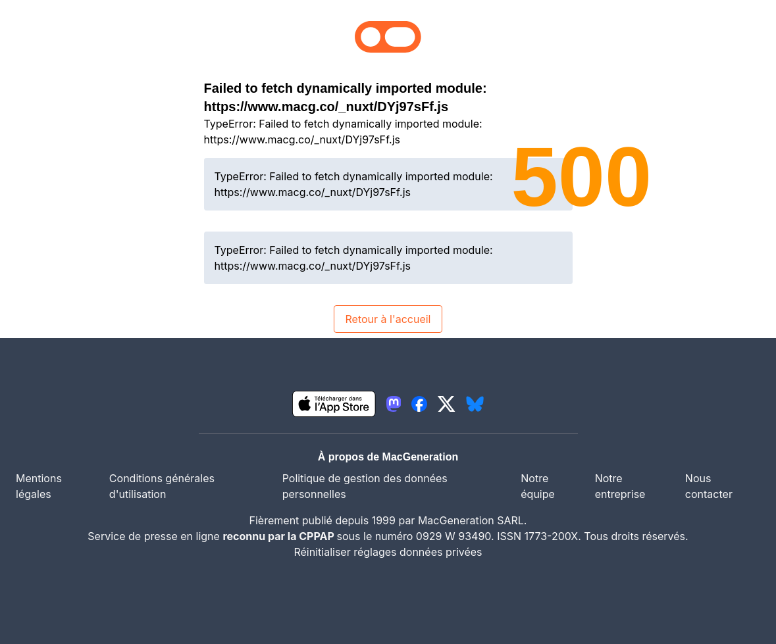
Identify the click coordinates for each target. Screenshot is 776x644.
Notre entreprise (620, 486)
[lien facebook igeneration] (419, 404)
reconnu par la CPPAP (279, 536)
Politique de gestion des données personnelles (365, 486)
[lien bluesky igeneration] (475, 404)
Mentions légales (39, 486)
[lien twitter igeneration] (446, 404)
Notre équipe (538, 486)
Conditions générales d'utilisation (162, 486)
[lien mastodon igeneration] (393, 404)
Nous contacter (709, 486)
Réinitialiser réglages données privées (388, 551)
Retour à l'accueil (387, 319)
